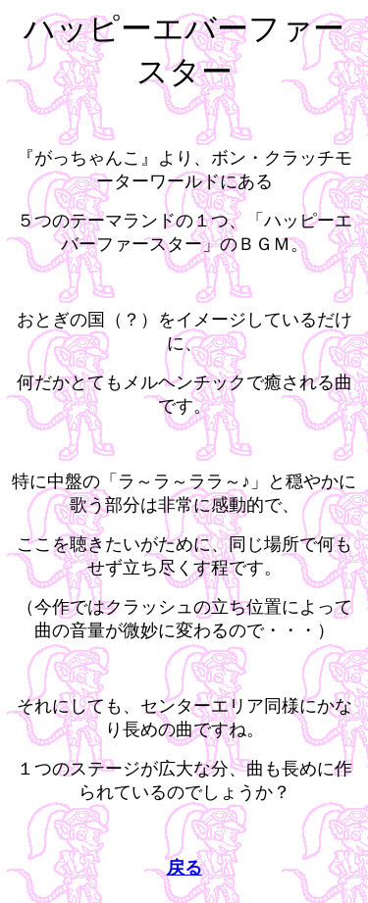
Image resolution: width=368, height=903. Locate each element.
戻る (184, 868)
